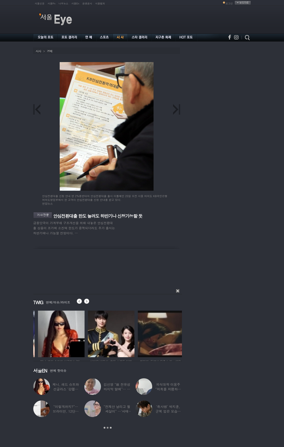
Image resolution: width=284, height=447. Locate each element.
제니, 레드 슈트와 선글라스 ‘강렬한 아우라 (66, 389)
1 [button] (104, 428)
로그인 (229, 3)
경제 (49, 51)
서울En (75, 3)
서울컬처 (100, 3)
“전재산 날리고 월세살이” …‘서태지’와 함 (117, 411)
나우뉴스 (63, 3)
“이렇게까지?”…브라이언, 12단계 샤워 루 (66, 411)
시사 (38, 51)
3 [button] (111, 428)
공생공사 (87, 3)
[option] (80, 333)
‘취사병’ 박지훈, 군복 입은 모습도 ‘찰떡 (168, 411)
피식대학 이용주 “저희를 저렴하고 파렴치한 (168, 389)
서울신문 (40, 3)
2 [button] (107, 428)
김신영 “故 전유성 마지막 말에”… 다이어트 (117, 389)
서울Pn (51, 3)
